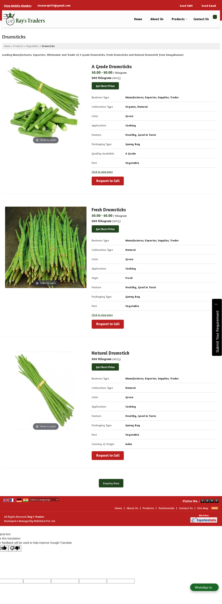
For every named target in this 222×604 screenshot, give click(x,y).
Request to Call (108, 181)
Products (180, 19)
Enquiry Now (111, 483)
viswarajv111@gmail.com (53, 5)
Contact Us (201, 19)
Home (138, 19)
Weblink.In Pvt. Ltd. (44, 521)
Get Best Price (105, 86)
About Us (156, 19)
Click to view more (102, 171)
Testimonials (166, 508)
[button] (18, 5)
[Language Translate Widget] (44, 500)
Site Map (202, 508)
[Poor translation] (14, 548)
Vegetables (32, 46)
